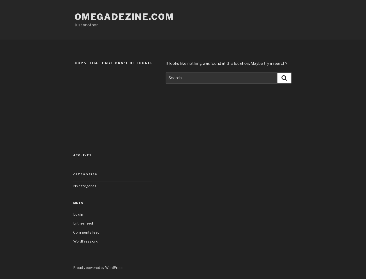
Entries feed (83, 223)
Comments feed (86, 232)
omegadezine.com (124, 17)
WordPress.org (85, 241)
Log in (78, 214)
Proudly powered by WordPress (98, 268)
